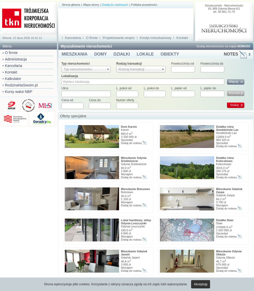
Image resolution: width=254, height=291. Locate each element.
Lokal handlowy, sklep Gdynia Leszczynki (136, 222)
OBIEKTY (169, 54)
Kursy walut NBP (18, 92)
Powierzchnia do (211, 63)
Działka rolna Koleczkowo (225, 159)
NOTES (237, 54)
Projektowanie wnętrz (119, 38)
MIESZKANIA (75, 54)
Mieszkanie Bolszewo (135, 189)
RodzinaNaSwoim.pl (21, 85)
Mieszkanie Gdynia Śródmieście (133, 159)
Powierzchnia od (182, 63)
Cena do (95, 100)
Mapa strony (91, 4)
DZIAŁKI (122, 54)
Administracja (16, 59)
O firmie (11, 53)
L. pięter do (208, 88)
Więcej (233, 82)
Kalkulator (13, 79)
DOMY (100, 54)
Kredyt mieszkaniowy (156, 38)
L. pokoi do (151, 88)
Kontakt (11, 72)
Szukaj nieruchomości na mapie (223, 46)
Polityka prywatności (144, 4)
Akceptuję (200, 284)
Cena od (67, 100)
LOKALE (145, 54)
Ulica (64, 88)
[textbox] (86, 94)
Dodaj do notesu (131, 143)
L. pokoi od (124, 88)
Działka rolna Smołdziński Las (227, 128)
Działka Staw (224, 220)
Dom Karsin (129, 126)
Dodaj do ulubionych (115, 4)
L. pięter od (179, 88)
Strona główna (71, 4)
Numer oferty (125, 100)
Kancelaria (13, 66)
